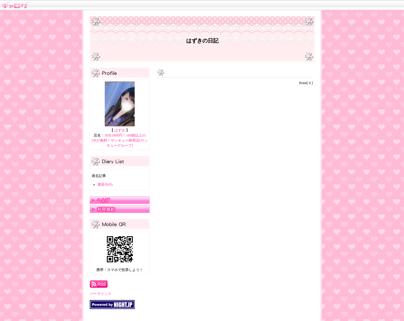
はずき (119, 130)
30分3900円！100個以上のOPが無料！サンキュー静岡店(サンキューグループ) (120, 140)
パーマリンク (100, 294)
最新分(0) (105, 184)
